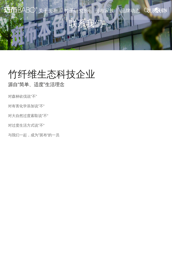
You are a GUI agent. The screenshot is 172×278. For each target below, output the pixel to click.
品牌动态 (130, 10)
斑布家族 (104, 10)
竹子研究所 (76, 10)
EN (165, 10)
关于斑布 (48, 10)
